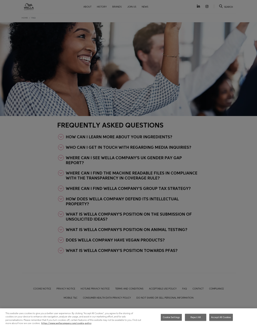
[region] (128, 317)
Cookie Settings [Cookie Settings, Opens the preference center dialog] (171, 317)
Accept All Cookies (221, 317)
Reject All (196, 317)
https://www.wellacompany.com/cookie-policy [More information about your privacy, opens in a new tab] (66, 323)
